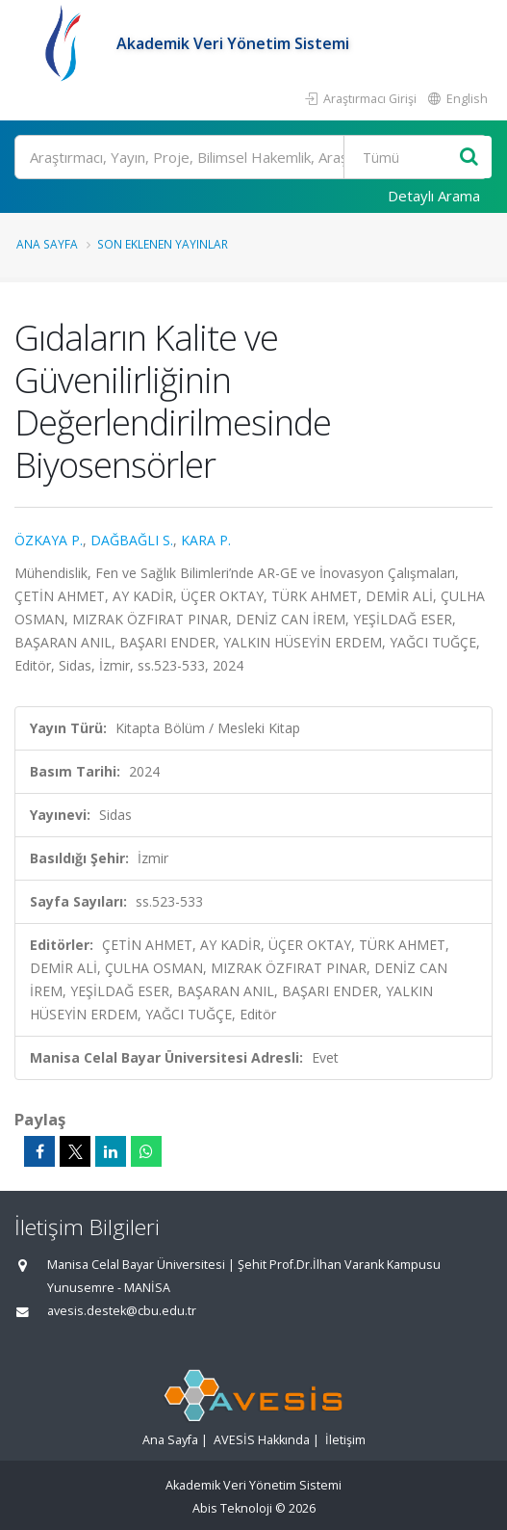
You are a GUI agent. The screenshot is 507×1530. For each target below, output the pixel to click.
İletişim (345, 1440)
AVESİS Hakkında (262, 1440)
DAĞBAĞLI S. (131, 540)
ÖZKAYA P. (48, 540)
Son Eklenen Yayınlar (162, 243)
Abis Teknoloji (232, 1508)
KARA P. (206, 540)
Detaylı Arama (434, 195)
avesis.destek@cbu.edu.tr (121, 1311)
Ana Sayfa (47, 243)
